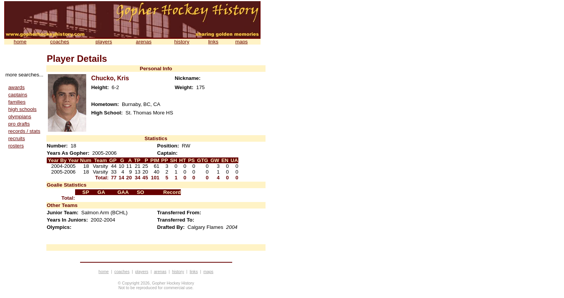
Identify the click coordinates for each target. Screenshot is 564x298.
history (181, 42)
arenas (144, 42)
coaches (59, 42)
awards (16, 87)
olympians (19, 116)
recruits (16, 138)
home (20, 42)
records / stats (24, 131)
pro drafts (19, 124)
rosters (16, 146)
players (103, 42)
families (16, 102)
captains (17, 95)
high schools (22, 109)
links (213, 42)
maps (241, 42)
